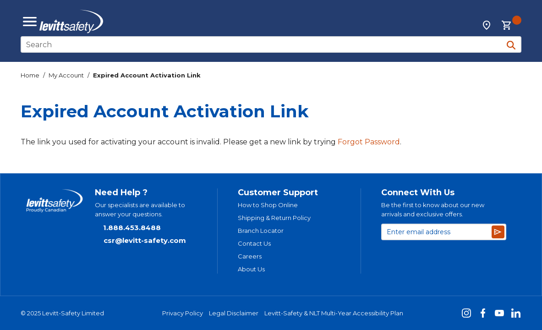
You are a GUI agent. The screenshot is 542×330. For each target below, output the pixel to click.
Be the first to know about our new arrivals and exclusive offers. (432, 209)
